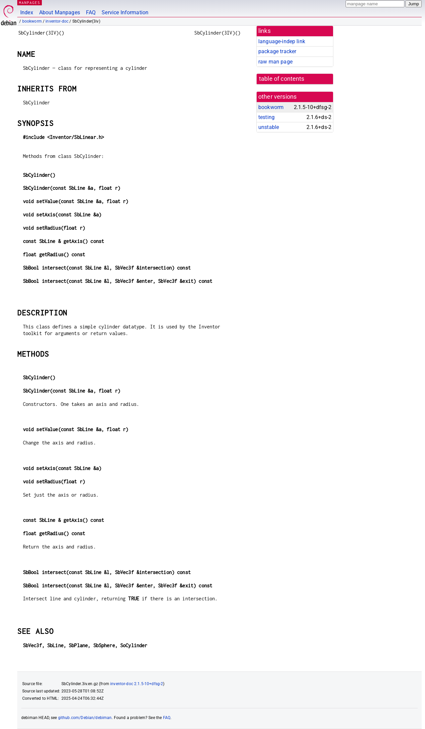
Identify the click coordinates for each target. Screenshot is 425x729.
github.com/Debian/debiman (85, 717)
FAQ (91, 12)
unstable (268, 127)
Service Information (125, 12)
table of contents (281, 78)
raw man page (275, 62)
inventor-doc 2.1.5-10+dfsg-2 (136, 683)
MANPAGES (29, 2)
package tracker (277, 51)
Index (26, 12)
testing (266, 117)
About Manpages (59, 12)
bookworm (32, 21)
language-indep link (281, 41)
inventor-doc (56, 21)
